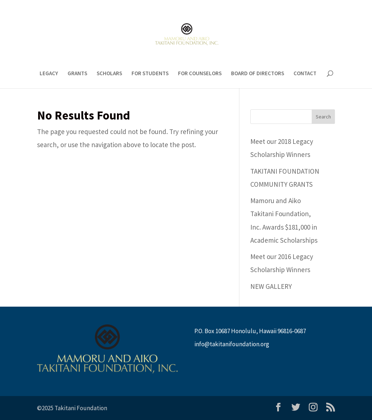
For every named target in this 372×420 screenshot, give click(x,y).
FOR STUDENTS (150, 74)
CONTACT (305, 74)
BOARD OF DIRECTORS (257, 74)
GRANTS (77, 74)
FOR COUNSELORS (200, 74)
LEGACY (49, 74)
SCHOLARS (109, 74)
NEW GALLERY (271, 286)
